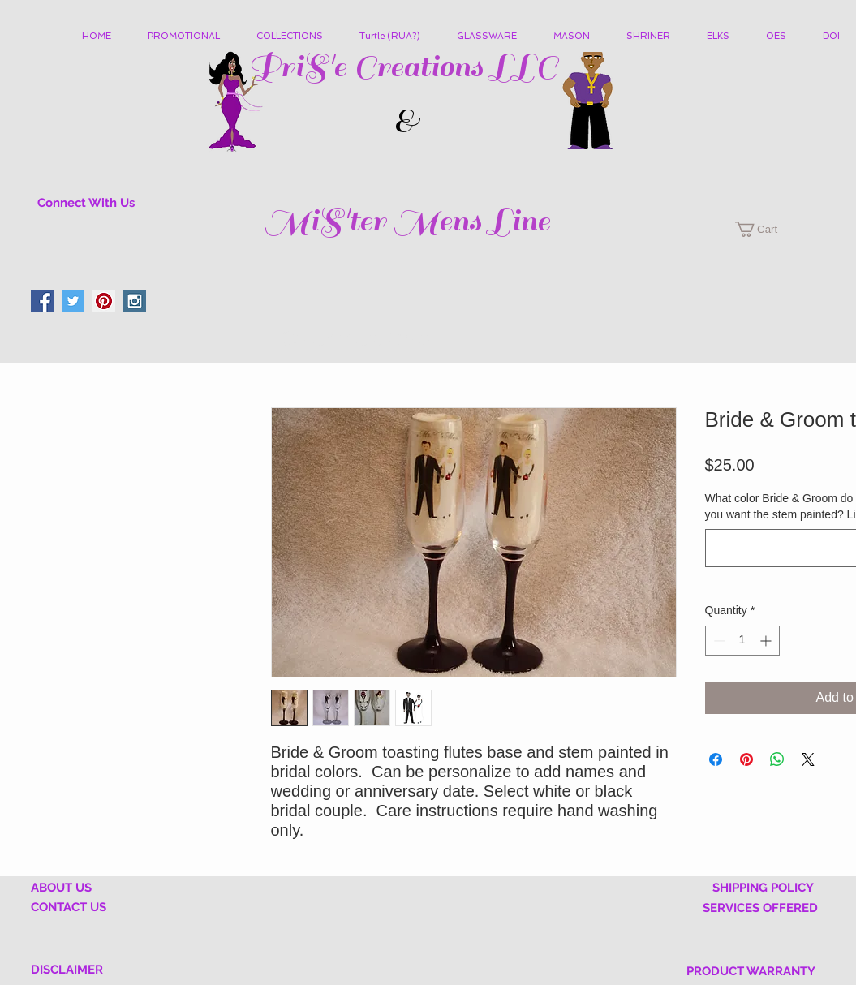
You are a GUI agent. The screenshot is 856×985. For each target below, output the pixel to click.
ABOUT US (61, 887)
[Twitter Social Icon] (73, 301)
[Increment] (767, 640)
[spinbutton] (742, 640)
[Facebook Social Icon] (42, 301)
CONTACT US (68, 907)
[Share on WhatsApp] (777, 759)
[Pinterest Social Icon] (103, 301)
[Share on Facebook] (715, 759)
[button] (295, 36)
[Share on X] (808, 759)
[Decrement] (718, 640)
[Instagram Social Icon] (134, 301)
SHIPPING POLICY (763, 887)
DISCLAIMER (67, 969)
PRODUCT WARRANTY (750, 971)
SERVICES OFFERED (760, 908)
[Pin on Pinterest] (746, 759)
